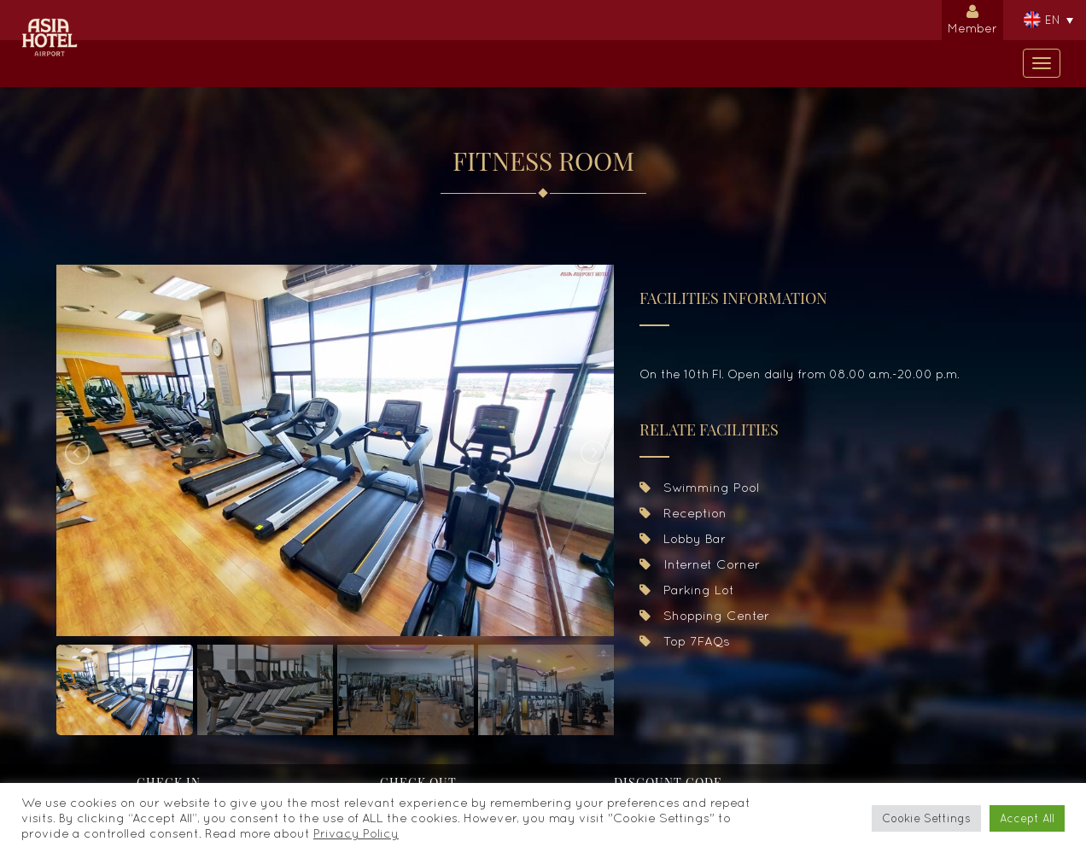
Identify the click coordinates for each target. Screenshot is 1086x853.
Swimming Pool (699, 487)
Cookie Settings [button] (926, 818)
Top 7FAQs (684, 641)
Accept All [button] (1027, 818)
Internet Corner (699, 564)
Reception (683, 512)
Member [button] (972, 17)
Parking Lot (686, 589)
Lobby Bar (682, 538)
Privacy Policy (356, 833)
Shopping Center (704, 615)
